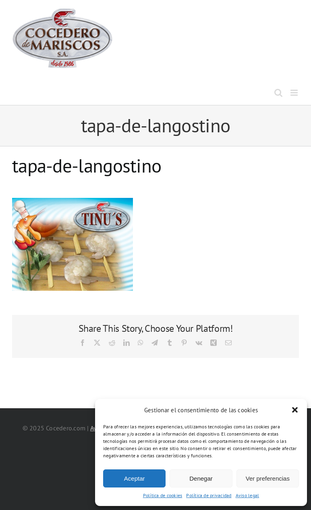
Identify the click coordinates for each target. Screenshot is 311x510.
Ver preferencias (268, 478)
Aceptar (134, 478)
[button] (295, 410)
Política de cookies (162, 495)
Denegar (201, 478)
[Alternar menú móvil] (294, 92)
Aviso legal (247, 495)
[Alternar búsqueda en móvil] (278, 92)
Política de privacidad (208, 495)
